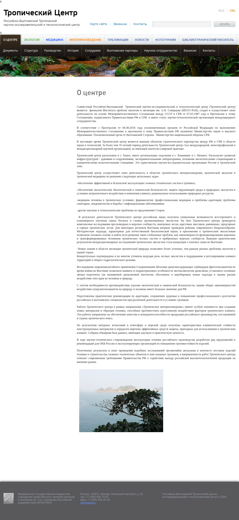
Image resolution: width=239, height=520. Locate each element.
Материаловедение (85, 40)
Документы (10, 50)
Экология (32, 40)
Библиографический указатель (208, 40)
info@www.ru (88, 502)
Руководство (52, 50)
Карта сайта (98, 24)
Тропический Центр (41, 13)
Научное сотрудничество (160, 50)
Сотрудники (92, 50)
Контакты (140, 24)
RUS (221, 11)
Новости (142, 40)
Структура (31, 50)
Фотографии (165, 40)
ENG (232, 11)
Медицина (54, 40)
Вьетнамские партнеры (122, 50)
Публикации (118, 40)
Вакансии (120, 24)
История (73, 50)
